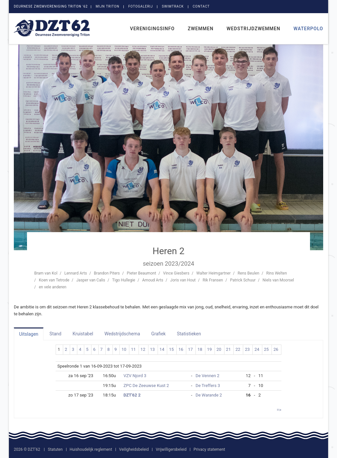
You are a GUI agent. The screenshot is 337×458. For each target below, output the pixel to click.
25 (266, 349)
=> (279, 409)
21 (228, 349)
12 (143, 349)
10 (123, 349)
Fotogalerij (140, 6)
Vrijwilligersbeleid (171, 449)
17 (190, 349)
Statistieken (189, 333)
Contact (201, 6)
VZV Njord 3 (134, 375)
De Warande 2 (208, 395)
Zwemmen (201, 28)
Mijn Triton (107, 6)
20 (219, 349)
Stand (55, 333)
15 (171, 349)
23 (247, 349)
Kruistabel (82, 333)
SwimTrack (173, 6)
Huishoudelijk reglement (91, 449)
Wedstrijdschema (122, 333)
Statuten (55, 449)
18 (199, 349)
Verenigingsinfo (152, 28)
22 (237, 349)
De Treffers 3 (207, 385)
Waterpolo (308, 28)
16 (180, 349)
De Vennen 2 (207, 375)
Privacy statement (209, 449)
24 (256, 349)
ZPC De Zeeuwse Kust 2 (146, 385)
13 (152, 349)
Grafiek (158, 333)
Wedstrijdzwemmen (253, 28)
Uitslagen (28, 334)
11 (133, 349)
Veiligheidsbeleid (134, 449)
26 (275, 349)
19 (209, 349)
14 (162, 349)
